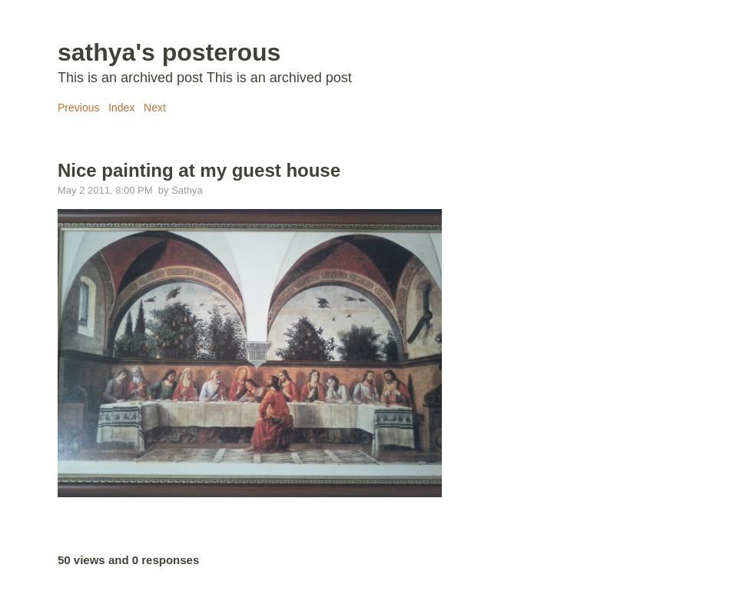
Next (155, 107)
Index (121, 107)
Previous (78, 107)
